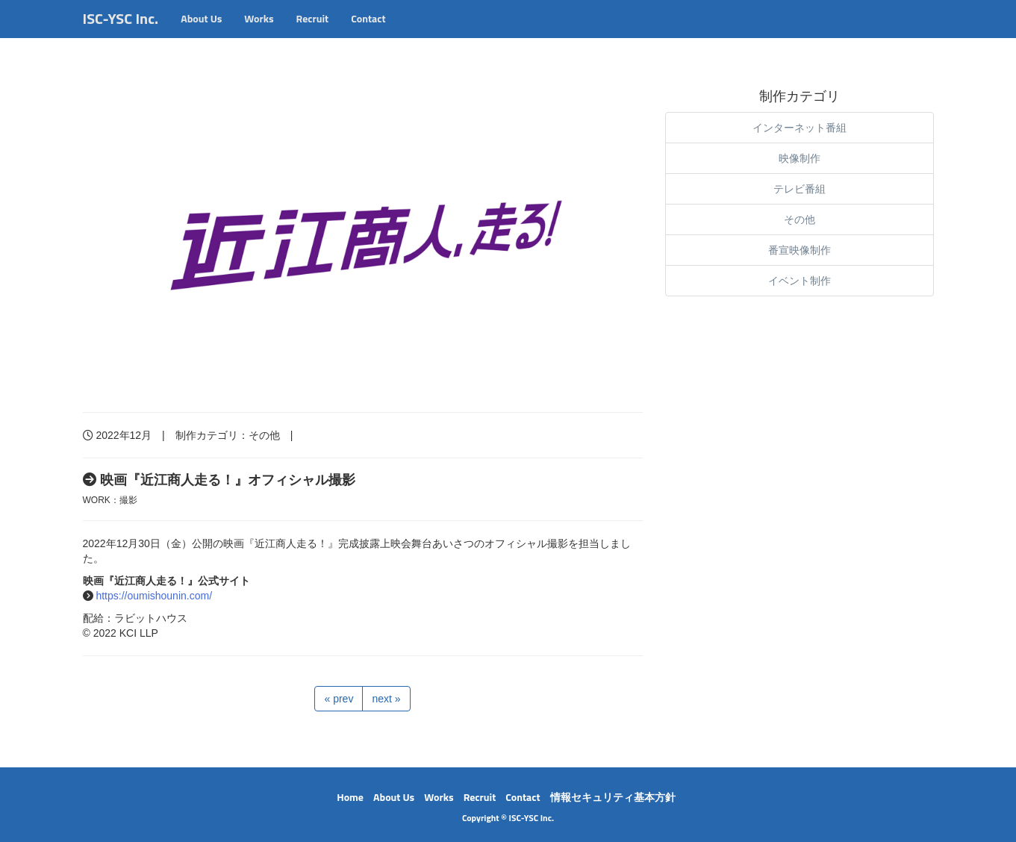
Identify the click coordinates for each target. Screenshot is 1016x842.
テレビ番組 (799, 189)
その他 (264, 435)
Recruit (312, 33)
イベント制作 (799, 281)
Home (350, 797)
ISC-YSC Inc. (121, 33)
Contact (368, 33)
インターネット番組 (799, 128)
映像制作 (799, 158)
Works (258, 33)
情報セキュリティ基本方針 (613, 797)
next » (386, 699)
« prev (338, 699)
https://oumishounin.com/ (154, 596)
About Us (201, 33)
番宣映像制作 (799, 250)
